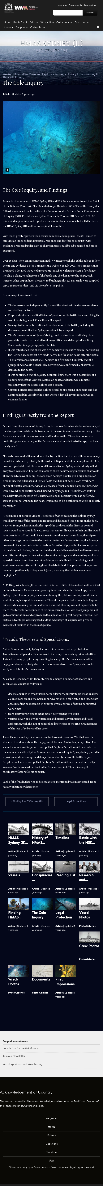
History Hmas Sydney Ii (82, 74)
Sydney (59, 74)
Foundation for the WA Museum (21, 1048)
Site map (62, 5)
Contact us (90, 5)
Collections (64, 22)
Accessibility (75, 5)
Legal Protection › (76, 801)
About (9, 27)
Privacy (51, 1135)
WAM (22, 74)
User (51, 1160)
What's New (47, 22)
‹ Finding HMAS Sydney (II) (27, 801)
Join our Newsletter (14, 1056)
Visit (34, 22)
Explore (47, 74)
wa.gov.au (51, 1118)
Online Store (37, 27)
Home (7, 22)
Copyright (52, 1144)
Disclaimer (51, 1152)
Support (22, 27)
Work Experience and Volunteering (22, 1064)
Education (82, 22)
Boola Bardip (20, 22)
